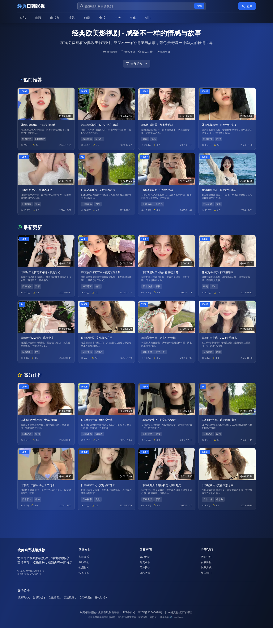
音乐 (102, 18)
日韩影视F (101, 597)
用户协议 (145, 567)
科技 (148, 18)
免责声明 (145, 562)
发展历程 (206, 562)
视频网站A (23, 597)
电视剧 (54, 18)
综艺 (72, 18)
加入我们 (206, 573)
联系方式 (206, 567)
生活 (117, 18)
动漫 (87, 18)
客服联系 (84, 557)
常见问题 (84, 573)
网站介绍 (206, 557)
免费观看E (85, 597)
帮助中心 (84, 562)
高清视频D (70, 597)
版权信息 (145, 557)
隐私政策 (145, 573)
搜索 (199, 6)
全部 (23, 18)
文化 (133, 18)
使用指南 (84, 567)
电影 (38, 18)
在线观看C (54, 597)
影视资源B (39, 597)
